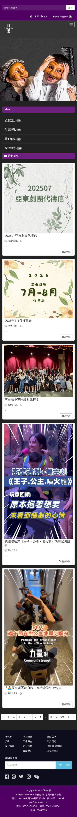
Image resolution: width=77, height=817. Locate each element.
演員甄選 (27, 736)
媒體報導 (10, 148)
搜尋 (70, 7)
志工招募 (27, 746)
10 (62, 716)
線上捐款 (9, 746)
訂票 (7, 741)
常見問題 (51, 741)
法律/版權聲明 (54, 746)
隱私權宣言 (53, 750)
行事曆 (34, 16)
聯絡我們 (51, 736)
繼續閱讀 (66, 252)
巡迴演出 (10, 120)
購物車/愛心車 (62, 16)
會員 (44, 16)
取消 (68, 765)
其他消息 (10, 138)
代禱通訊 (10, 129)
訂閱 (60, 765)
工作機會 (27, 741)
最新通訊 (27, 750)
